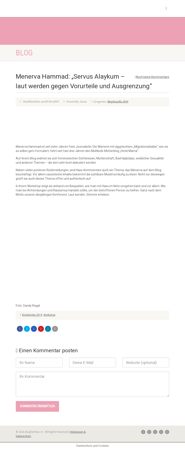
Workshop (49, 314)
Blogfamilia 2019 (117, 101)
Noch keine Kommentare (152, 77)
